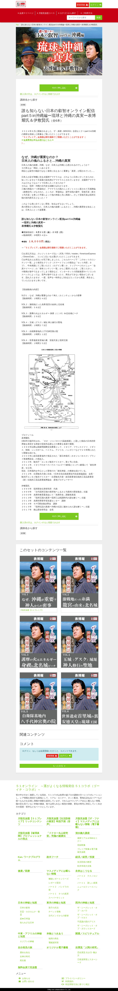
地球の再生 (54, 938)
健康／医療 (24, 871)
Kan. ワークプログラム (29, 858)
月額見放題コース (46, 13)
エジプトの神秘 (27, 941)
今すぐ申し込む (64, 88)
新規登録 (82, 5)
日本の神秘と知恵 (27, 902)
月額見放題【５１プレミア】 (31, 610)
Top (17, 25)
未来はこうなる (83, 871)
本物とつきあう (55, 933)
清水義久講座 (82, 833)
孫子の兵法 (54, 908)
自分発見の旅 (25, 947)
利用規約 (68, 981)
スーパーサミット (57, 898)
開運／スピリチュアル (87, 933)
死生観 (23, 960)
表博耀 (23, 105)
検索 (99, 17)
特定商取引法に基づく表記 (76, 984)
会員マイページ (25, 13)
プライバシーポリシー (74, 978)
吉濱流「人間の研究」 (87, 947)
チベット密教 (55, 912)
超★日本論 (25, 919)
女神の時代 (25, 956)
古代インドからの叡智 (59, 916)
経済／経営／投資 (84, 857)
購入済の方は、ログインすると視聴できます (40, 94)
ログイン (95, 5)
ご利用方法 (86, 13)
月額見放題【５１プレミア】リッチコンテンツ (30, 821)
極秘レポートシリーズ (59, 879)
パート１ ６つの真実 (59, 894)
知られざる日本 (27, 923)
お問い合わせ (27, 981)
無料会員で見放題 (27, 967)
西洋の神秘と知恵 (84, 902)
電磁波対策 (54, 942)
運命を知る (25, 952)
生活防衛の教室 (84, 862)
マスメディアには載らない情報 (58, 872)
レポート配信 (55, 883)
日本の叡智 (25, 908)
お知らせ (25, 978)
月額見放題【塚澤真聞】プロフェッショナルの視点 (30, 836)
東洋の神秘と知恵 (56, 902)
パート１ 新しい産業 (87, 883)
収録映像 (81, 845)
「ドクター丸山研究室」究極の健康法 (57, 834)
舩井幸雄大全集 (84, 866)
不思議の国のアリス (86, 922)
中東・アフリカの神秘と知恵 (30, 935)
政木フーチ (52, 857)
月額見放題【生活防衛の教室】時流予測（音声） (58, 821)
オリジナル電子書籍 (57, 947)
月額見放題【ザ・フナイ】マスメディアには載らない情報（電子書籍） (87, 822)
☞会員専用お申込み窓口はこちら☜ (38, 140)
